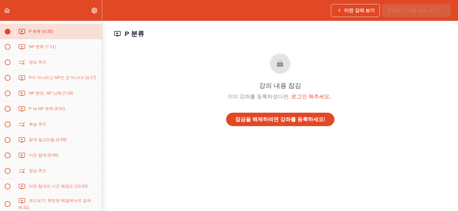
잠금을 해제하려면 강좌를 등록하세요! (280, 119)
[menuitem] (94, 10)
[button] (7, 10)
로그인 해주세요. (311, 97)
